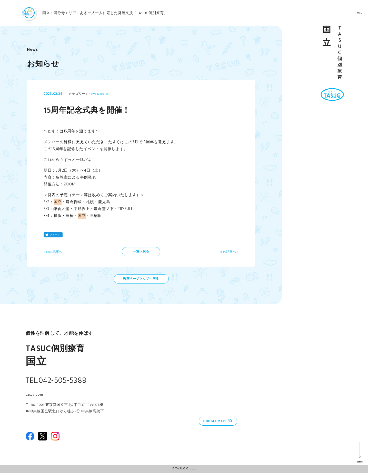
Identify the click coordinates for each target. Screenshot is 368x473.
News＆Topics (98, 94)
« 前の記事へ (53, 252)
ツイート (55, 235)
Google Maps (215, 421)
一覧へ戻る (141, 251)
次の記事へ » (229, 252)
